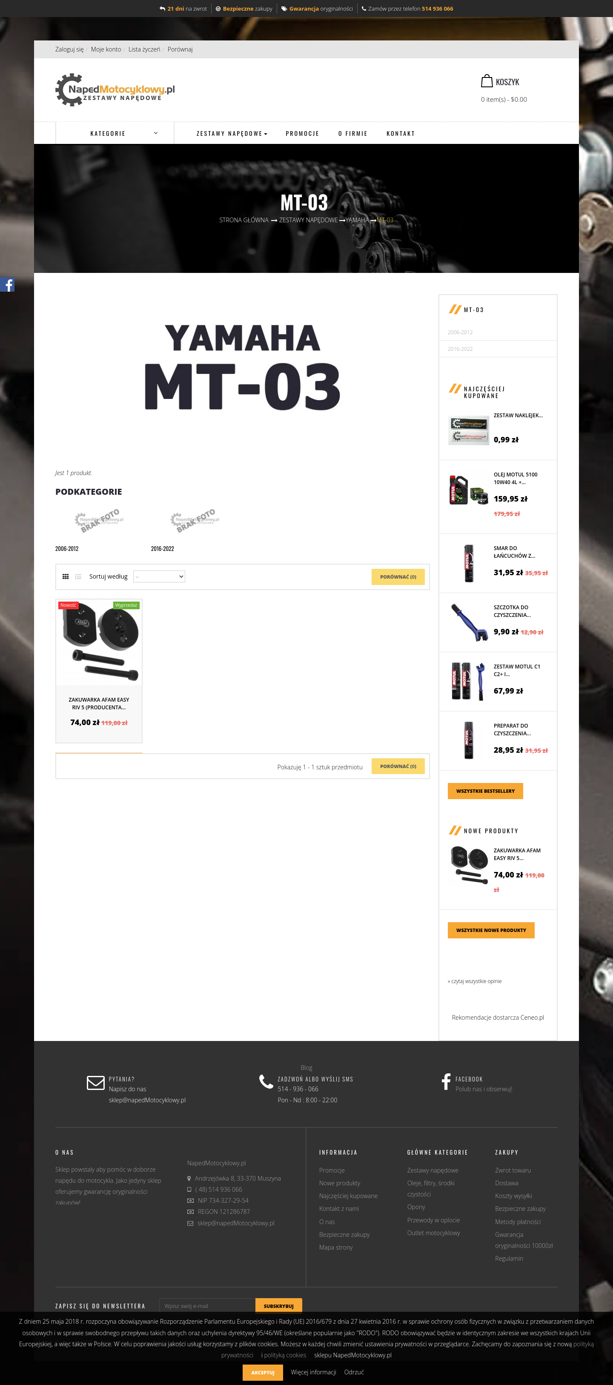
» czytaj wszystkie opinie (475, 981)
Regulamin (509, 1258)
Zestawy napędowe (433, 1170)
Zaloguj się (69, 49)
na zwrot (183, 8)
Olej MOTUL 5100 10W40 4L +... (516, 478)
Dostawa (506, 1183)
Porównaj (180, 49)
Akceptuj (262, 1372)
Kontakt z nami (339, 1208)
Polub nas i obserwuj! (484, 1089)
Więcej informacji (314, 1372)
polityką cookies (285, 1355)
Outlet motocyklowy (433, 1233)
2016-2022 (162, 548)
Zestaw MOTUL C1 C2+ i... (517, 670)
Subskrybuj (279, 1306)
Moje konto (106, 49)
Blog (306, 1068)
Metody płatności (518, 1222)
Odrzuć (354, 1372)
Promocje (332, 1170)
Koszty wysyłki (513, 1196)
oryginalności (317, 8)
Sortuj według (108, 576)
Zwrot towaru (513, 1170)
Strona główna (243, 220)
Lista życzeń (144, 49)
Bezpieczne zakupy (344, 1234)
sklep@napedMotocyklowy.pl (236, 1223)
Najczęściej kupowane (484, 391)
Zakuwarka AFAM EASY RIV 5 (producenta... (99, 703)
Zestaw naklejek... (518, 415)
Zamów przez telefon (407, 8)
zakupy (244, 8)
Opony (416, 1207)
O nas (327, 1222)
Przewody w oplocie (433, 1220)
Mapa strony (335, 1247)
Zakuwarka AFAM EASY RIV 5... (517, 854)
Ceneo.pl (532, 1017)
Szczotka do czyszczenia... (512, 611)
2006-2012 (66, 548)
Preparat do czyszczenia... (512, 729)
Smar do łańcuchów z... (515, 552)
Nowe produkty (491, 830)
